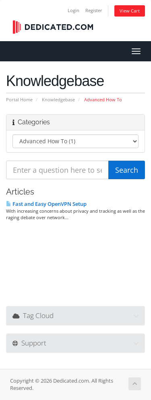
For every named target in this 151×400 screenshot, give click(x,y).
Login (73, 10)
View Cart (130, 11)
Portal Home (19, 99)
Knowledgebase (58, 99)
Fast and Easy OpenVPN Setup (46, 203)
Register (93, 10)
